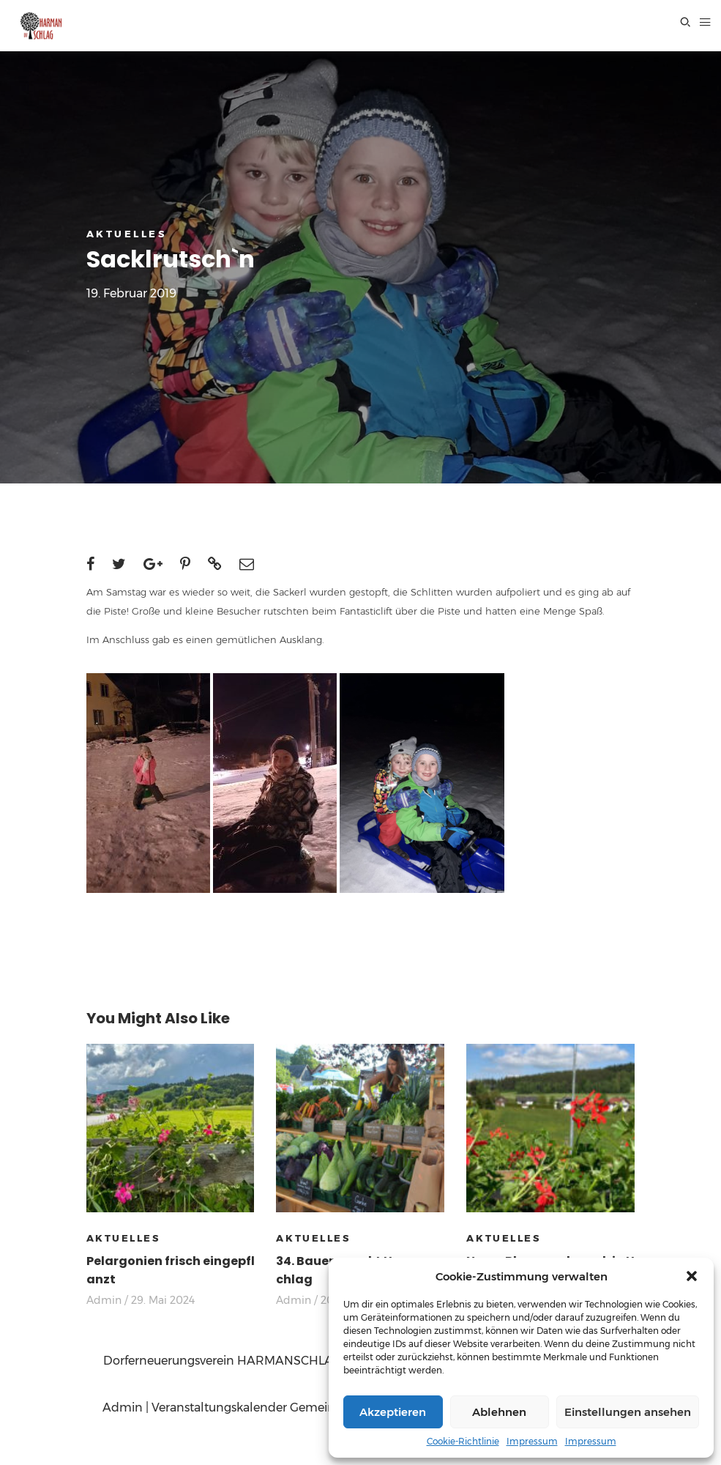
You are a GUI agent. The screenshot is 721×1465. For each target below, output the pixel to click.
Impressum (532, 1441)
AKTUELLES (126, 234)
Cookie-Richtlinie (463, 1441)
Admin (104, 1300)
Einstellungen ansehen (627, 1412)
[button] (691, 1276)
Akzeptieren (392, 1412)
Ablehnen (499, 1412)
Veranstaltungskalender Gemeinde (251, 1407)
